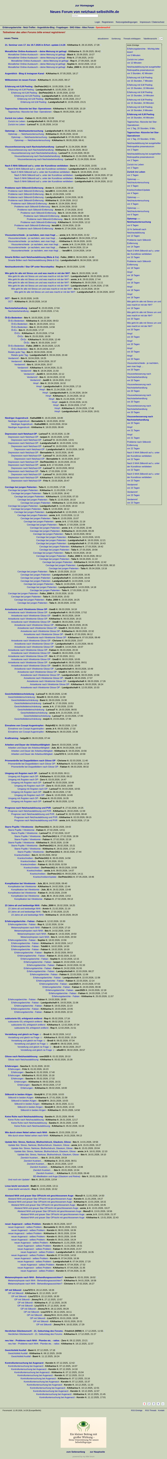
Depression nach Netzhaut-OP (21, 434)
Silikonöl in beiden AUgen (18, 1094)
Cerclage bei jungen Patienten (21, 487)
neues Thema (11, 38)
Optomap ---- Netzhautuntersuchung (24, 131)
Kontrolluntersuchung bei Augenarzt (24, 1363)
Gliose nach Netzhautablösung (21, 1056)
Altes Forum (88, 27)
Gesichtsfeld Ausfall (15, 1350)
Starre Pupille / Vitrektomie (19, 827)
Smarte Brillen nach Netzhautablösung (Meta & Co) (32, 257)
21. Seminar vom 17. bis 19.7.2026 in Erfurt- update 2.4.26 (35, 45)
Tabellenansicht (150, 38)
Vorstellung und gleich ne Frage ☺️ (23, 1034)
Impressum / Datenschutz (152, 22)
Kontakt (161, 1410)
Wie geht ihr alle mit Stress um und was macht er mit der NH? (37, 273)
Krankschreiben (22, 855)
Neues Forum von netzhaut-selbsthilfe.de (84, 12)
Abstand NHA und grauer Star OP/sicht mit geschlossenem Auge (39, 1195)
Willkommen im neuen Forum (20, 80)
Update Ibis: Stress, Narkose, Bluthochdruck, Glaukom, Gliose (38, 1142)
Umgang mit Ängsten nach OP (21, 773)
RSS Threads (150, 1410)
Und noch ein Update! (19, 1179)
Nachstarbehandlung (16, 308)
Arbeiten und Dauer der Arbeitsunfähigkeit (27, 745)
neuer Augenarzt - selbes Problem (23, 1224)
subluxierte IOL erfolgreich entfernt (23, 1018)
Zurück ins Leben (14, 118)
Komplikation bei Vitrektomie (20, 883)
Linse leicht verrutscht (17, 1186)
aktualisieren (103, 38)
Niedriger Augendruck (16, 418)
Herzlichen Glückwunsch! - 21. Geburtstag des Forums (34, 1331)
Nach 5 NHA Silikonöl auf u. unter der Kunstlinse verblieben (36, 165)
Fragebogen (62, 27)
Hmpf (35, 383)
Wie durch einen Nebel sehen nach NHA (26, 1132)
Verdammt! (13, 358)
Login (97, 22)
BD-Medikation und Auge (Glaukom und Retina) (56, 1176)
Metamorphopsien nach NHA (25, 927)
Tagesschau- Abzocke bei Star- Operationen (28, 108)
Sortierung (115, 38)
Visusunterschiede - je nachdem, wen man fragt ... (31, 235)
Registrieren (108, 22)
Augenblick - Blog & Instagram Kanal (24, 73)
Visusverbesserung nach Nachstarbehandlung (29, 147)
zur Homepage (84, 5)
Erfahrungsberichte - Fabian (20, 921)
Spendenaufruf (103, 27)
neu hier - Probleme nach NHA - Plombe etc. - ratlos (32, 1340)
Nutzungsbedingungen (127, 22)
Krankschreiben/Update (44, 877)
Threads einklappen (132, 38)
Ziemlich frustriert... (30, 1157)
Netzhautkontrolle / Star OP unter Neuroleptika (29, 266)
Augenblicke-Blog (46, 27)
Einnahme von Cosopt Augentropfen (24, 725)
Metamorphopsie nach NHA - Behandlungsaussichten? (34, 1277)
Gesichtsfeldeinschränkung (19, 694)
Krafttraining (11, 738)
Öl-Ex (14, 330)
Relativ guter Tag (16, 352)
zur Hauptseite (97, 1452)
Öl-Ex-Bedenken (13, 317)
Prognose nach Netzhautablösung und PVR (28, 808)
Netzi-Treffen (29, 27)
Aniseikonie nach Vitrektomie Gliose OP (26, 609)
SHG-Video (75, 27)
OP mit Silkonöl (13, 1290)
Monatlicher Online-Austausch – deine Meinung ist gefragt (36, 51)
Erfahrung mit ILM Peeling (18, 86)
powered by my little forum (83, 1456)
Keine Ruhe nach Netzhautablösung (24, 1116)
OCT (7, 298)
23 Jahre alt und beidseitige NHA (22, 905)
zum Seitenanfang (75, 1452)
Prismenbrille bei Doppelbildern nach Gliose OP (30, 760)
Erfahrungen (11, 1066)
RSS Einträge (136, 1410)
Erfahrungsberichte (12, 27)
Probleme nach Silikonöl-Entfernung (24, 188)
